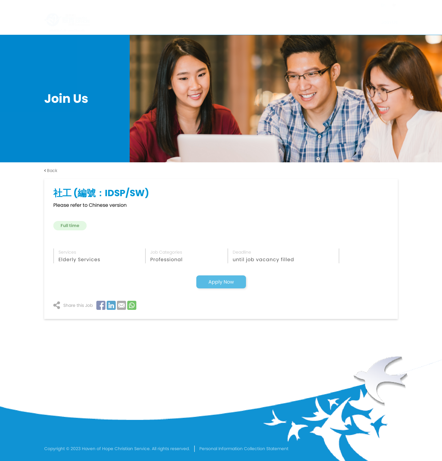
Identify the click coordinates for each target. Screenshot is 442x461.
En (383, 5)
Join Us (389, 22)
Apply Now (221, 281)
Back (50, 170)
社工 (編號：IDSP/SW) (101, 193)
